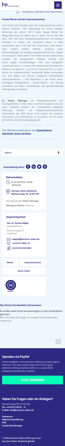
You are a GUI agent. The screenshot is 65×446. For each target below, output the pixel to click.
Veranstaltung (28, 11)
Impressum (7, 416)
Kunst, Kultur (24, 270)
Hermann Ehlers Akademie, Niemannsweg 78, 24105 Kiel (25, 192)
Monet (10, 262)
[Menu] (58, 5)
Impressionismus (32, 262)
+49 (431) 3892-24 (21, 243)
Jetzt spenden (32, 380)
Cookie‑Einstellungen (12, 425)
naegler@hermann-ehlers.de (25, 239)
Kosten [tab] (32, 152)
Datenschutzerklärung (12, 419)
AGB (4, 422)
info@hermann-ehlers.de (21, 410)
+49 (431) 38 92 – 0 (15, 407)
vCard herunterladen (21, 247)
